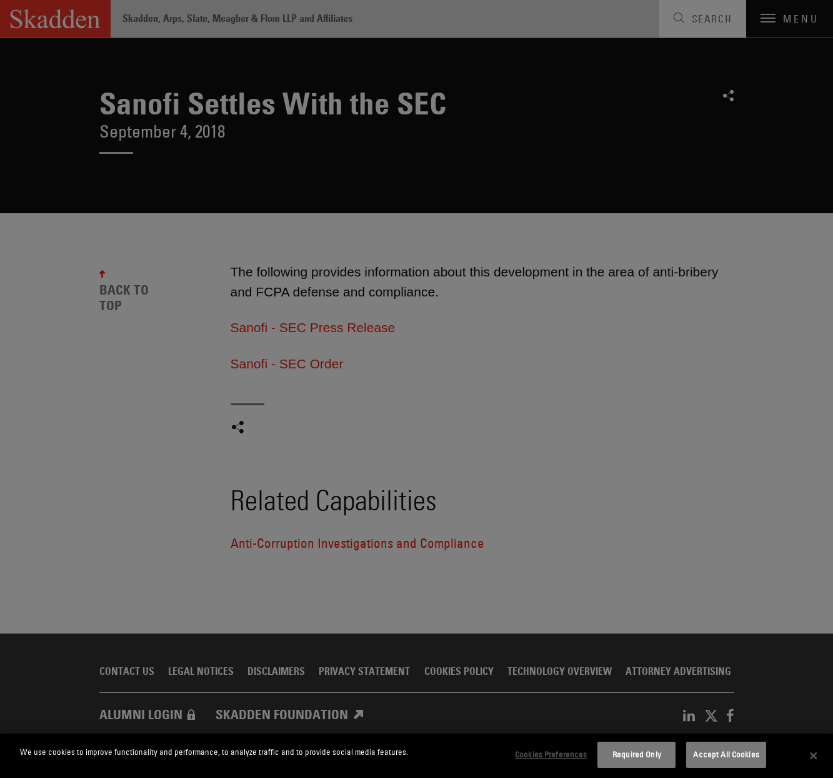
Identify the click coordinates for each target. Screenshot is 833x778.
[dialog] (416, 756)
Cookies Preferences (551, 754)
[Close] (813, 756)
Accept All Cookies (726, 754)
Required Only (636, 754)
